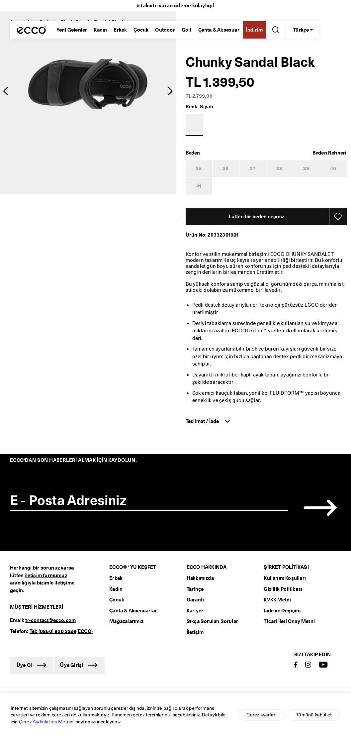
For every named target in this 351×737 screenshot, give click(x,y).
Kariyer (195, 611)
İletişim (195, 632)
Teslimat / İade (203, 421)
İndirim (254, 30)
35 (199, 168)
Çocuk (140, 30)
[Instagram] (308, 665)
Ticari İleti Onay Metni (289, 621)
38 (279, 168)
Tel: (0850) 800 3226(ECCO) (61, 631)
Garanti (195, 600)
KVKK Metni (277, 600)
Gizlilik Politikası (283, 589)
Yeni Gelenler (71, 30)
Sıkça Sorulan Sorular (212, 621)
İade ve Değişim (282, 611)
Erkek (120, 30)
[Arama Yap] (274, 30)
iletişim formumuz (46, 576)
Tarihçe (195, 589)
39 (306, 168)
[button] (5, 91)
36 (225, 168)
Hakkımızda (200, 578)
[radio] (18, 46)
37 (252, 168)
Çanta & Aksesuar (218, 30)
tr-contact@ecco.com (50, 620)
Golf (187, 30)
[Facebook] (296, 665)
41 (198, 186)
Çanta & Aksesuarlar (133, 611)
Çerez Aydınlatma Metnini (47, 721)
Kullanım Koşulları (285, 578)
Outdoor (165, 30)
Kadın (100, 30)
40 (333, 168)
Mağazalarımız (126, 621)
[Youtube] (323, 665)
